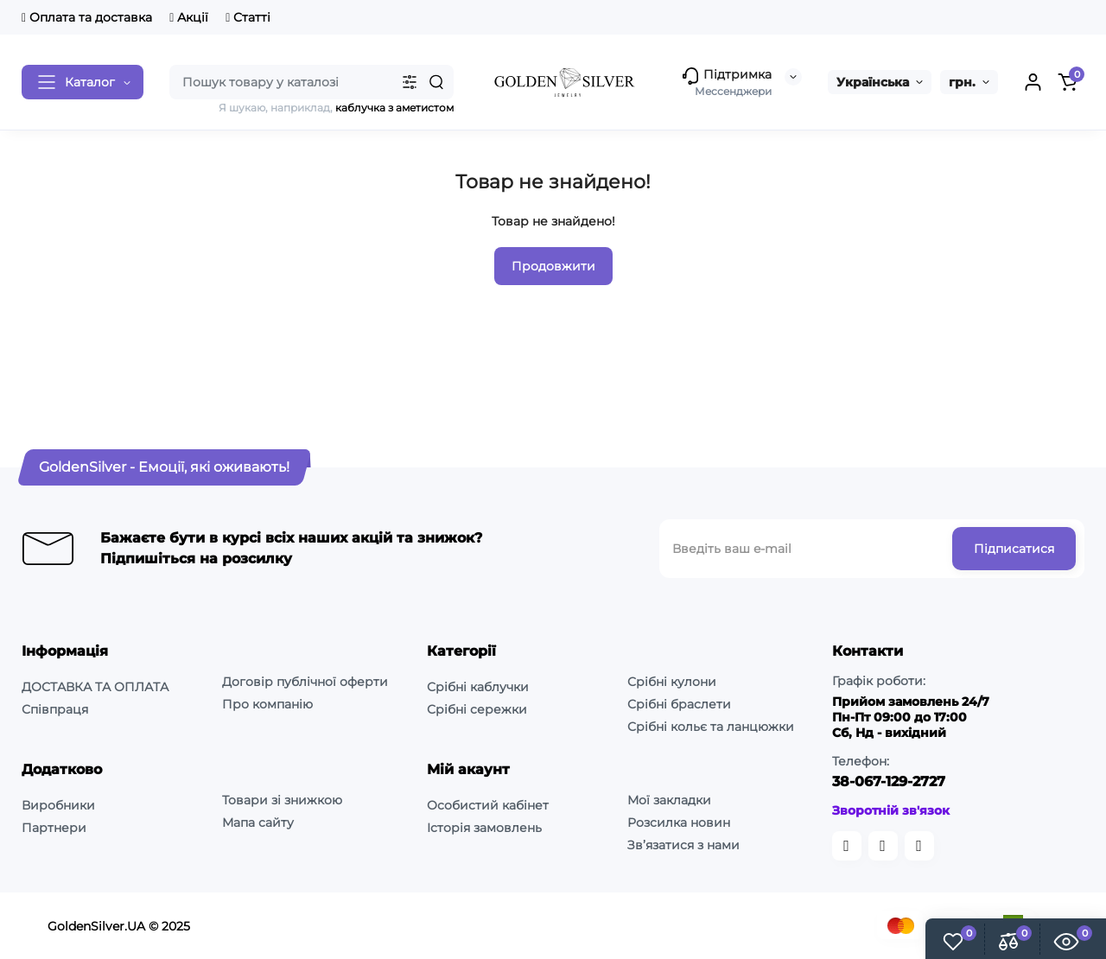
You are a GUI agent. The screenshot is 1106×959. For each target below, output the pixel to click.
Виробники (58, 805)
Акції (188, 17)
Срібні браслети (679, 704)
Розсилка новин (678, 822)
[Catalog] (82, 82)
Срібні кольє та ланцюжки (710, 726)
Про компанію (267, 704)
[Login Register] (1032, 82)
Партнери (54, 827)
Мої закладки (669, 800)
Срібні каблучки (478, 687)
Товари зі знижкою (282, 800)
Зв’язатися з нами (683, 845)
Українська (872, 82)
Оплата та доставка (87, 17)
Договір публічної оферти (305, 681)
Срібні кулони (671, 681)
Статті (248, 17)
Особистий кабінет (488, 805)
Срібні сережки (477, 709)
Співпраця (55, 709)
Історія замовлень (484, 827)
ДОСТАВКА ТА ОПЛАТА (95, 687)
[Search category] (409, 82)
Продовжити (553, 266)
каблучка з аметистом (394, 107)
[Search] (436, 82)
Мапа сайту (258, 822)
